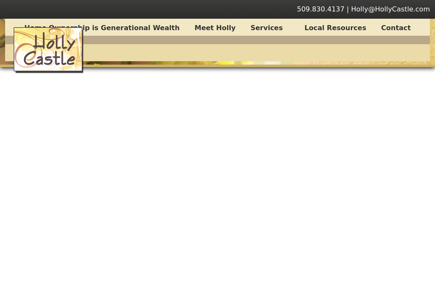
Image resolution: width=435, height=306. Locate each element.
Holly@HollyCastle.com (390, 9)
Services (271, 28)
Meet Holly (215, 28)
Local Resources (335, 28)
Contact (396, 28)
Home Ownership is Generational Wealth (102, 28)
